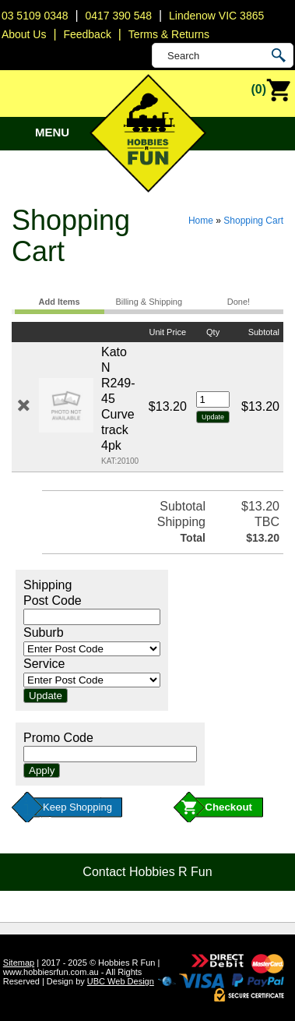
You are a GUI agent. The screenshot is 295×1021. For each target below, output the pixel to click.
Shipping (47, 585)
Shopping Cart (253, 220)
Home (200, 220)
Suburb (43, 632)
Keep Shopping (77, 807)
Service (44, 663)
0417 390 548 (118, 15)
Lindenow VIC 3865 (216, 15)
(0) (271, 90)
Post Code (52, 600)
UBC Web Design (120, 981)
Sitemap (18, 962)
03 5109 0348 (35, 15)
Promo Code (58, 737)
